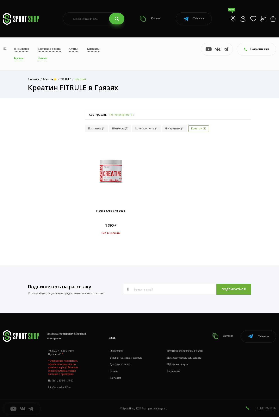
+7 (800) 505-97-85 (265, 407)
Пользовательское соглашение (185, 356)
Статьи (73, 48)
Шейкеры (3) (120, 128)
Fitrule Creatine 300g (110, 210)
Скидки (42, 58)
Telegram (194, 18)
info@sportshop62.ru (59, 386)
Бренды (18, 58)
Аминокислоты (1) (146, 128)
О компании (21, 48)
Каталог (150, 19)
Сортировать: (98, 114)
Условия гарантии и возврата (126, 356)
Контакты (93, 48)
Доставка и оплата (49, 48)
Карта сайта (175, 370)
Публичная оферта (178, 363)
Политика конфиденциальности (186, 350)
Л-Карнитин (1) (174, 128)
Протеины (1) (96, 128)
